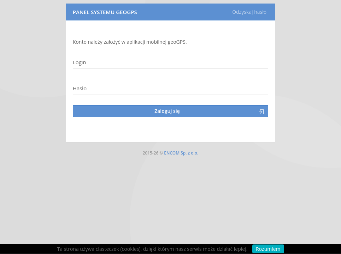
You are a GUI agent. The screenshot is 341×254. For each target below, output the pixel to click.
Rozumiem (268, 249)
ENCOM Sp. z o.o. (181, 153)
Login (79, 62)
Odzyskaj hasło (249, 11)
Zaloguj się (209, 111)
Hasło (80, 88)
